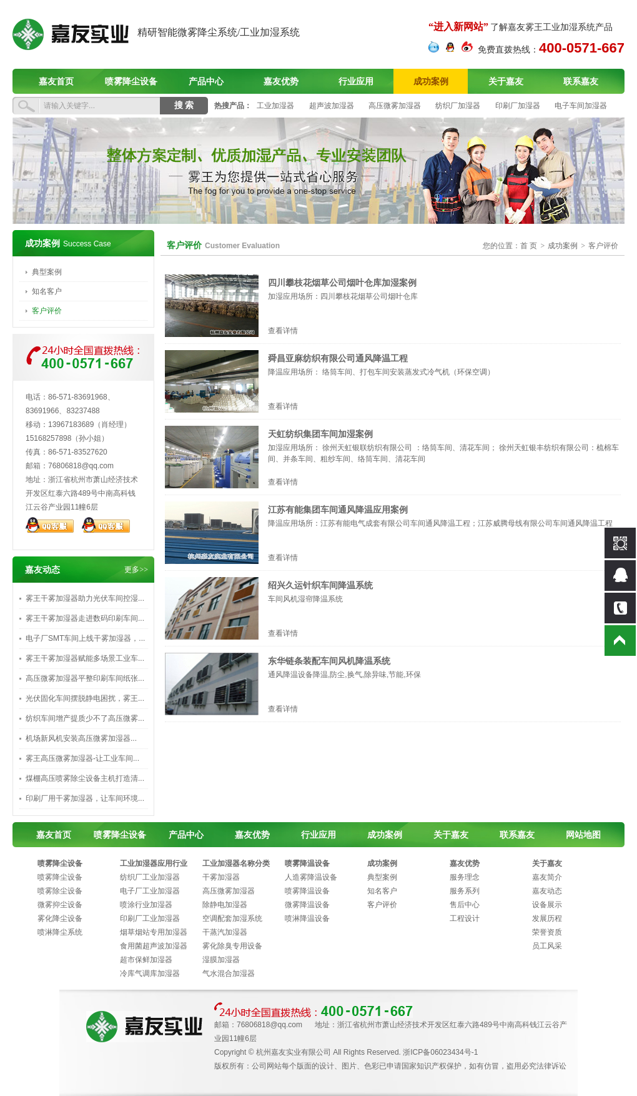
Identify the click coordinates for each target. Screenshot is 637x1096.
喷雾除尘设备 (59, 891)
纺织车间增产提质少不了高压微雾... (85, 718)
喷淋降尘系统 (59, 932)
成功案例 (430, 81)
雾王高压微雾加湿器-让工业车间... (82, 758)
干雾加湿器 (221, 877)
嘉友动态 (547, 891)
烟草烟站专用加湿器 (153, 932)
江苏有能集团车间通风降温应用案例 (338, 510)
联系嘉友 (580, 81)
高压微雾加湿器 (394, 105)
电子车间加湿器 (581, 105)
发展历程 (547, 918)
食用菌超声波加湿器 (153, 946)
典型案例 (47, 272)
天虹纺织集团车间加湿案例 (320, 434)
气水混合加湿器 (228, 973)
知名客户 (47, 291)
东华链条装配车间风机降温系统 (329, 661)
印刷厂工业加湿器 (150, 918)
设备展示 (547, 904)
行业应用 (355, 81)
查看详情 (283, 330)
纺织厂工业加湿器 (150, 877)
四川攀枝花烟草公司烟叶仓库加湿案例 (342, 283)
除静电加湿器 (224, 904)
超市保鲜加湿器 (146, 959)
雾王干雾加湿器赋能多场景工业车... (85, 658)
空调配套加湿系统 (232, 918)
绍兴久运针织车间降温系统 (320, 585)
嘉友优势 (281, 81)
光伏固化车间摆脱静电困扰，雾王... (85, 698)
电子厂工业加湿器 (150, 891)
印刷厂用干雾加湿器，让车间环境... (85, 798)
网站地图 (583, 835)
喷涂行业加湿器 (146, 904)
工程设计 (465, 918)
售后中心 (465, 904)
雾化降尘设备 (59, 918)
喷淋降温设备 (307, 918)
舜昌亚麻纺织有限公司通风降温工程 (338, 358)
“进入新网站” (458, 26)
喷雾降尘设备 (131, 81)
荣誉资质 (547, 932)
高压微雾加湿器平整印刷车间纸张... (85, 678)
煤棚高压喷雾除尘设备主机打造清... (85, 778)
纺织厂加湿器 (457, 105)
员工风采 (547, 946)
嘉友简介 (547, 877)
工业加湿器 (275, 105)
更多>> (136, 569)
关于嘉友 (505, 81)
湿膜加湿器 (221, 959)
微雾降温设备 (307, 904)
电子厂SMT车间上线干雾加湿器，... (85, 638)
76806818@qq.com (81, 465)
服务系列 (465, 891)
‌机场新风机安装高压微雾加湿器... (81, 738)
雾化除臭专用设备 (232, 946)
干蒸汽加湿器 (224, 932)
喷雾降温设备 (307, 863)
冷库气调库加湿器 (150, 973)
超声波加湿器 (331, 105)
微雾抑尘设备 (59, 904)
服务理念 (465, 877)
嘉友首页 (56, 81)
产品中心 (206, 81)
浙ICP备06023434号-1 (440, 1052)
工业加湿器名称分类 (236, 863)
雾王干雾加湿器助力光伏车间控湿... (85, 598)
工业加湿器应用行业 (153, 863)
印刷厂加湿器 (517, 105)
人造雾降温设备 (311, 877)
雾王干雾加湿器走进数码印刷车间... (85, 618)
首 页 (528, 245)
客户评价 (47, 310)
